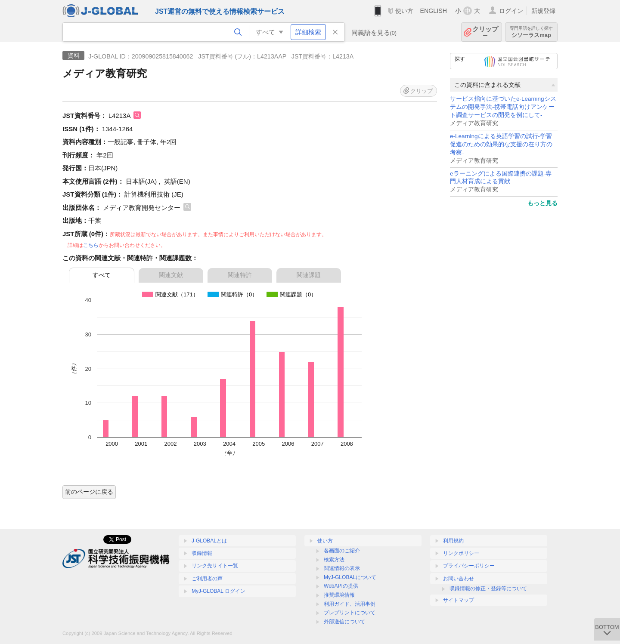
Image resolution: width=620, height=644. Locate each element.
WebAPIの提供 (341, 586)
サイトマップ (458, 600)
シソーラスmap (531, 32)
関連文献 (171, 274)
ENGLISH (433, 10)
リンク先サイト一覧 (215, 566)
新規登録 (543, 10)
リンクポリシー (461, 553)
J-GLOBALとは (209, 541)
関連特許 (240, 274)
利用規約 (453, 541)
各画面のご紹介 (342, 551)
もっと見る (542, 203)
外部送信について (344, 622)
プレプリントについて (349, 613)
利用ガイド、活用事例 (349, 604)
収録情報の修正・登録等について (488, 588)
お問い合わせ (458, 579)
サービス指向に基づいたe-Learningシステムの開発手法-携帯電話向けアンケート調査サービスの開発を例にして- (503, 107)
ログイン (511, 10)
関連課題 (309, 274)
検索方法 (334, 560)
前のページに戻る (89, 491)
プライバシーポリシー (469, 566)
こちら (91, 245)
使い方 (404, 10)
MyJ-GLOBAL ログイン (218, 591)
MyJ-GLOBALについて (350, 577)
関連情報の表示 (342, 568)
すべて (102, 274)
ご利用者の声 (207, 579)
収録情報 (202, 553)
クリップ (485, 32)
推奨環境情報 (339, 595)
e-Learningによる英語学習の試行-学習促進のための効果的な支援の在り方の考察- (501, 144)
